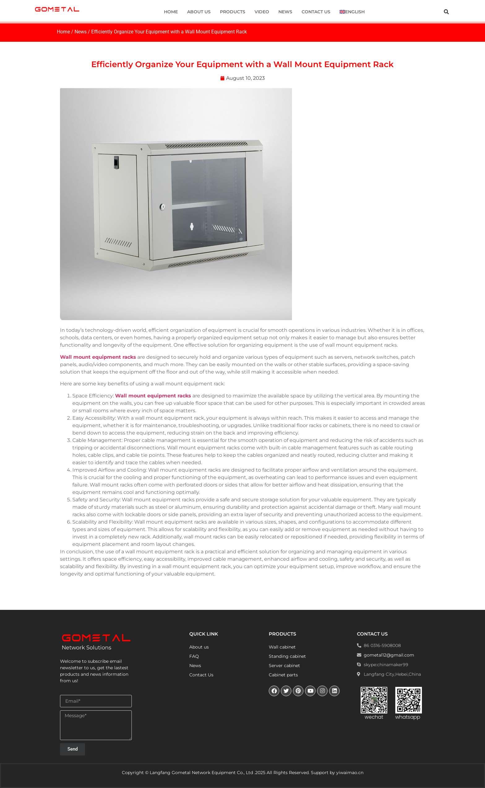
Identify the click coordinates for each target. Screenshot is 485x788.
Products (232, 12)
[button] (446, 12)
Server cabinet (284, 665)
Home (171, 12)
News (285, 12)
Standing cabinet (287, 656)
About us (199, 12)
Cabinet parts (283, 675)
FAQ (194, 656)
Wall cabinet (282, 647)
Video (262, 12)
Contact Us (316, 12)
